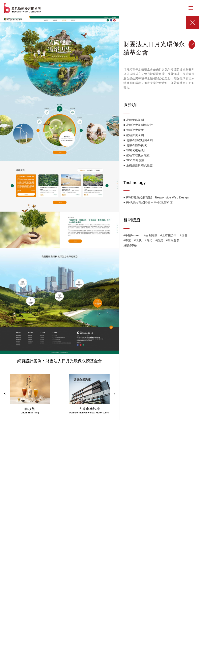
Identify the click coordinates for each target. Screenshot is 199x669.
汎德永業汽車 (89, 409)
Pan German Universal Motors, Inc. (89, 412)
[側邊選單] (191, 8)
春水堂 (29, 409)
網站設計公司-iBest (23, 8)
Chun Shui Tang (30, 412)
